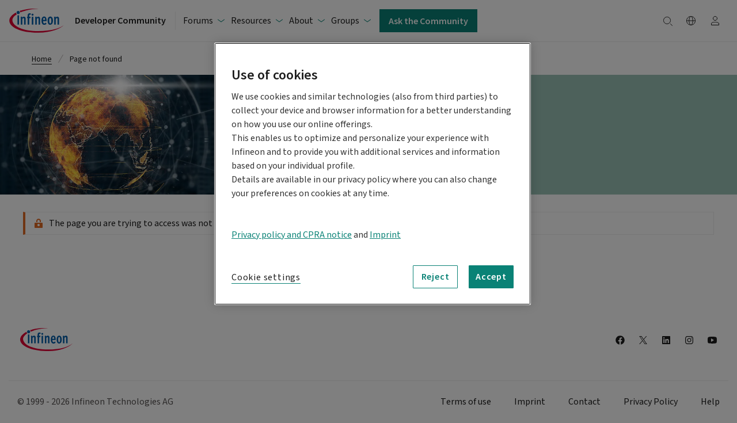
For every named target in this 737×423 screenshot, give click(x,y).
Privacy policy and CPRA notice (291, 234)
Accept (491, 276)
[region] (372, 174)
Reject (435, 276)
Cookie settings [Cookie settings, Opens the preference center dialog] (266, 277)
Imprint (385, 234)
